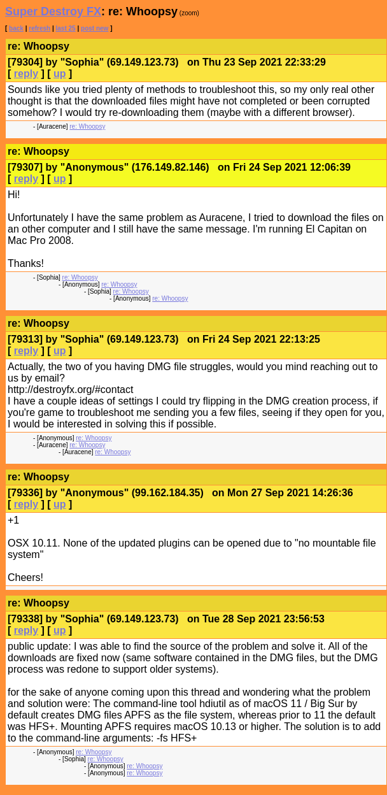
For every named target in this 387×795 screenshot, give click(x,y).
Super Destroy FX (53, 11)
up (59, 73)
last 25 (66, 28)
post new (94, 28)
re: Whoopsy (87, 126)
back (16, 28)
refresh (39, 28)
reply (26, 73)
